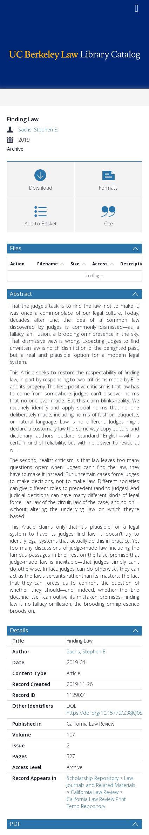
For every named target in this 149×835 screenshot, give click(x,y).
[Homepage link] (74, 53)
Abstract (21, 294)
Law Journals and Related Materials (101, 781)
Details (19, 630)
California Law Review (94, 792)
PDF (15, 824)
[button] (108, 178)
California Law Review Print (96, 799)
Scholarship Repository (92, 778)
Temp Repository (86, 806)
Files (15, 248)
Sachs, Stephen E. (38, 129)
